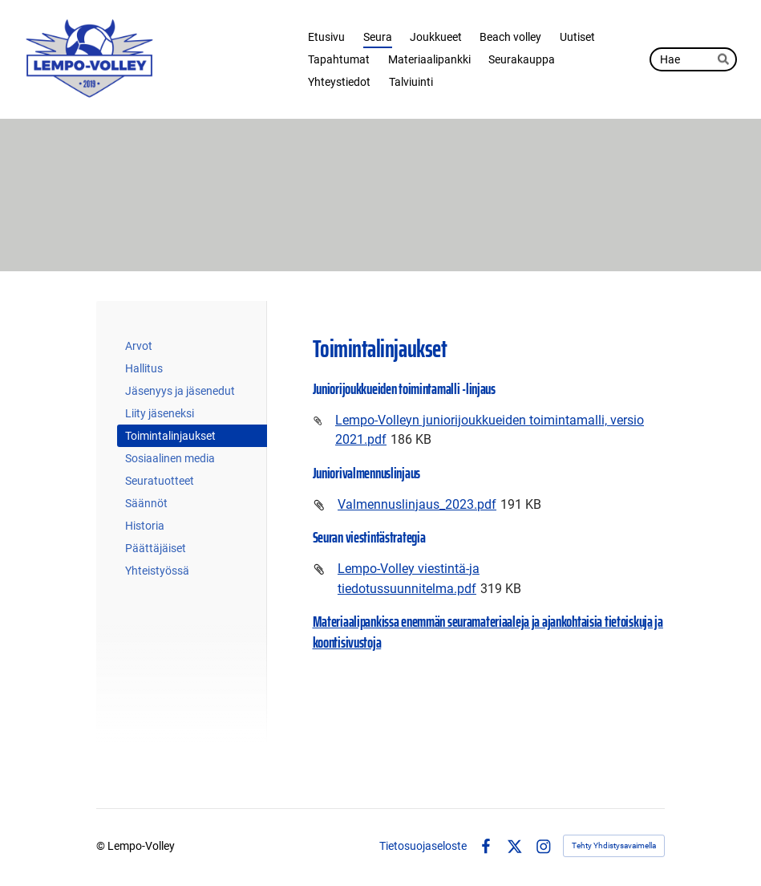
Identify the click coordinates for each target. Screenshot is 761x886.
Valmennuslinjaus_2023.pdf (417, 505)
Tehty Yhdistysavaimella (614, 845)
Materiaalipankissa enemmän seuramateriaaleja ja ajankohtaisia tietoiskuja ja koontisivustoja (488, 632)
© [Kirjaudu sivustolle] (101, 845)
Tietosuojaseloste (423, 845)
